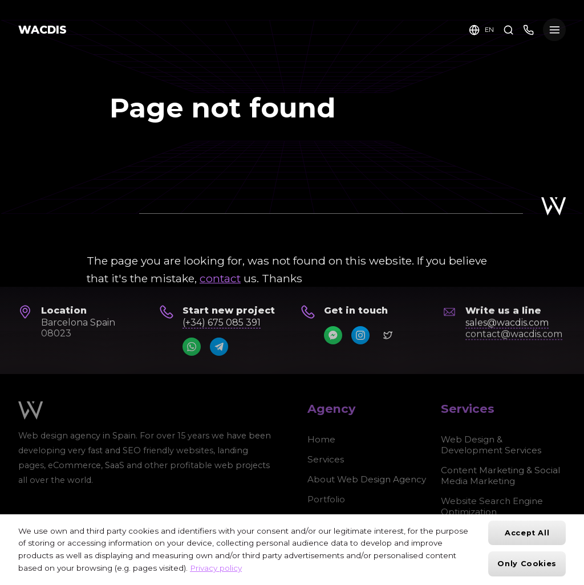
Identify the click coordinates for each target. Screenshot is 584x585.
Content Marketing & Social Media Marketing (500, 475)
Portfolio (326, 499)
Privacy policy (216, 567)
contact (220, 278)
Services (325, 459)
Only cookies (527, 563)
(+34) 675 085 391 (221, 322)
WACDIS (42, 29)
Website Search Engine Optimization (492, 506)
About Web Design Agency (366, 479)
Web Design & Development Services (491, 445)
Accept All (527, 533)
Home (321, 439)
